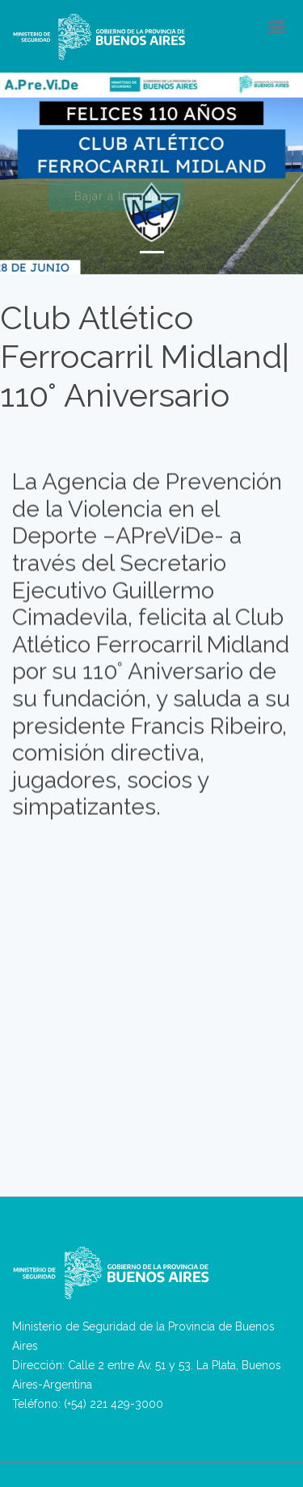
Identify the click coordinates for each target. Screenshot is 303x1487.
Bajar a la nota (116, 200)
